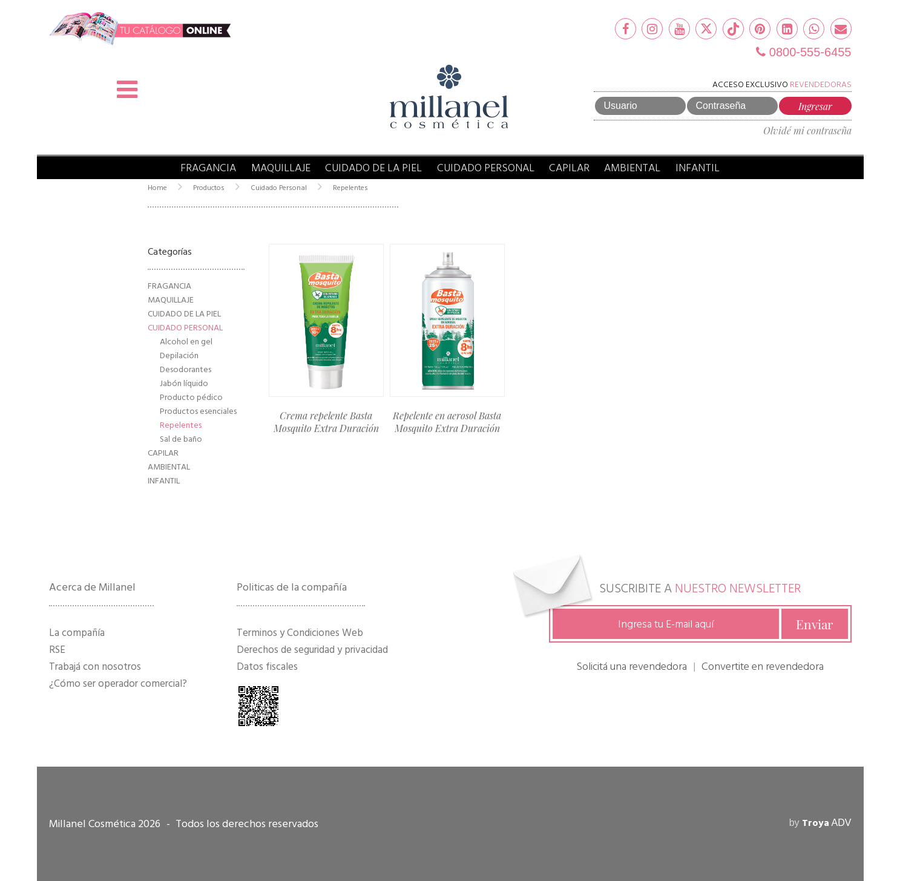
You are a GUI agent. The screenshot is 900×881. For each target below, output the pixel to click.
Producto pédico (191, 397)
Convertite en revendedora (762, 666)
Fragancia (208, 168)
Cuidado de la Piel (373, 168)
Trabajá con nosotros (95, 666)
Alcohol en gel (186, 342)
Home (157, 188)
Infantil (697, 168)
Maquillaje (280, 168)
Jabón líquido (184, 383)
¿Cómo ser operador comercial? (118, 683)
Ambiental (632, 168)
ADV (826, 822)
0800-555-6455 (803, 52)
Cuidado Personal (485, 168)
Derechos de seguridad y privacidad (312, 649)
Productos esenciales (198, 411)
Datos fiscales (267, 666)
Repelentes (350, 188)
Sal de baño (181, 439)
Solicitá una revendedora (631, 666)
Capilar (569, 168)
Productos (209, 188)
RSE (57, 649)
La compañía (77, 632)
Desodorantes (185, 369)
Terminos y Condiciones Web (300, 632)
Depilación (179, 355)
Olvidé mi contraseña (807, 130)
